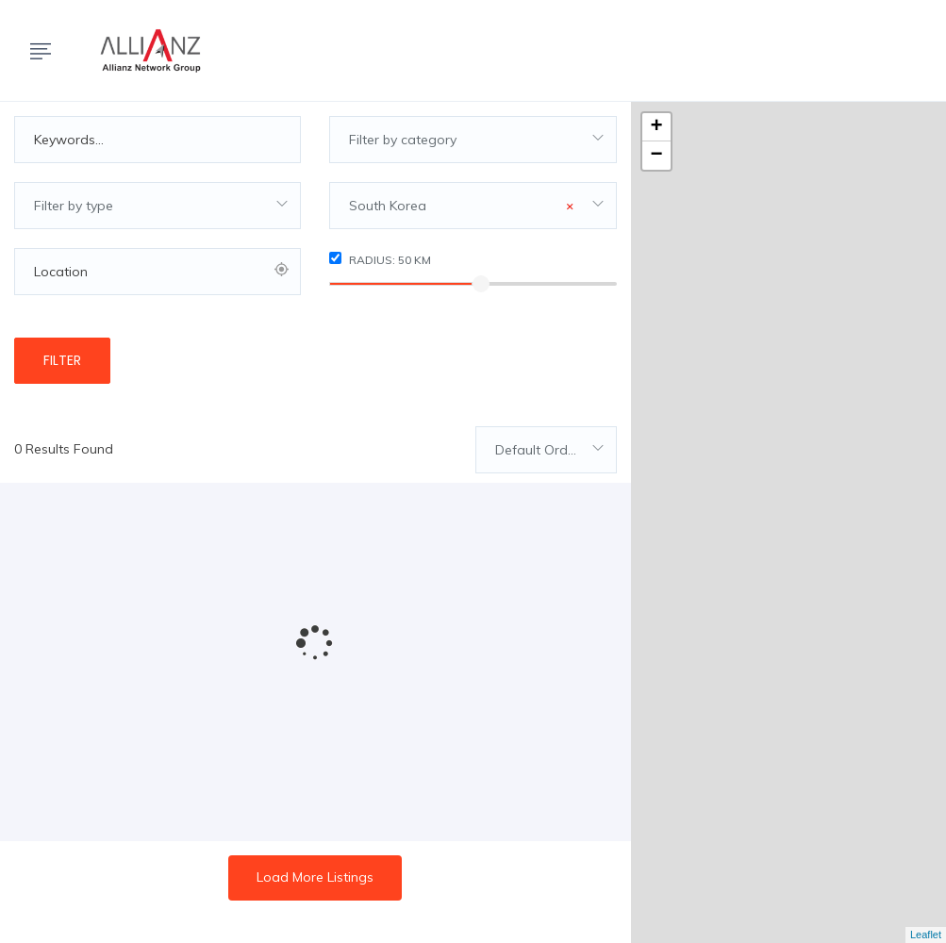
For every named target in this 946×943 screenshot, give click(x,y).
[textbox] (472, 139)
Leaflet (925, 934)
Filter (62, 360)
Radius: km (380, 259)
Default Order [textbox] (537, 449)
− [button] (657, 155)
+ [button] (657, 127)
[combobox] (472, 139)
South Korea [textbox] (461, 205)
